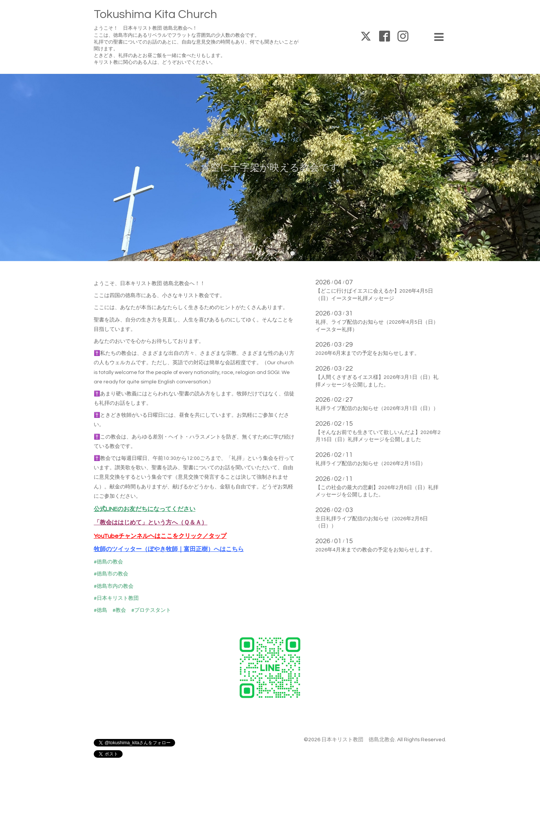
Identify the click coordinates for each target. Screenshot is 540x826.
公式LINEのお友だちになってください (144, 509)
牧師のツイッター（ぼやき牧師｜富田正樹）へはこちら (169, 549)
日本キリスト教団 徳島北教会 (358, 739)
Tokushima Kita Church (155, 14)
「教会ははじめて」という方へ (136, 523)
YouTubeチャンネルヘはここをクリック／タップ (160, 536)
